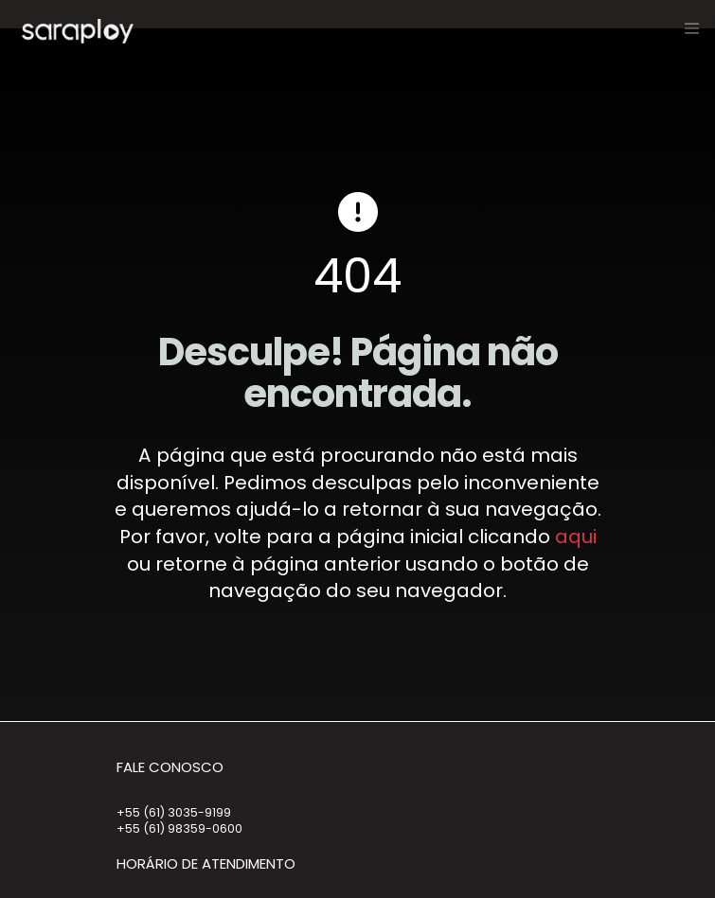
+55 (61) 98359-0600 (179, 828)
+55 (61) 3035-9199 (173, 812)
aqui (576, 536)
